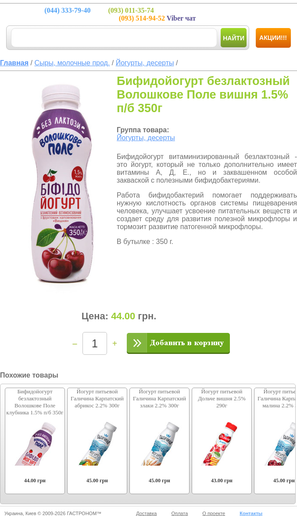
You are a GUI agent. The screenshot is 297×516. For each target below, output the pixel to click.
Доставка (146, 513)
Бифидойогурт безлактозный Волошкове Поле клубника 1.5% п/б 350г (34, 402)
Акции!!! (273, 37)
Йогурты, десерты (146, 137)
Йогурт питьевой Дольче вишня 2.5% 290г (222, 398)
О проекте (213, 513)
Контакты (251, 513)
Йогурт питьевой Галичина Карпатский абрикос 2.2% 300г (97, 398)
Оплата (179, 513)
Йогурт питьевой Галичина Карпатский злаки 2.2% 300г (159, 398)
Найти (233, 38)
